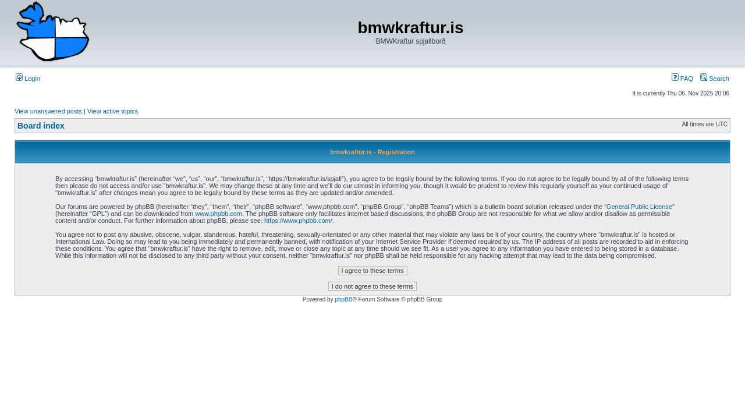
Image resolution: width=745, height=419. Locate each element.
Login (28, 78)
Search (714, 78)
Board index (41, 125)
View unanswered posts (48, 111)
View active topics (112, 111)
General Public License (639, 206)
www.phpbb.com (218, 213)
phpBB (343, 299)
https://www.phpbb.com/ (298, 220)
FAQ (682, 78)
